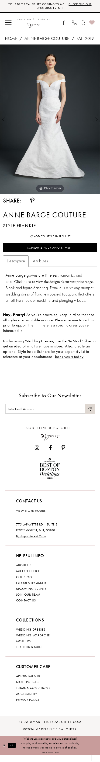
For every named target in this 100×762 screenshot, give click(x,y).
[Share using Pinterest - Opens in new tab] (32, 202)
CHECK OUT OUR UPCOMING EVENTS (62, 7)
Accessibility (26, 700)
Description (16, 265)
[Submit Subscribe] (89, 414)
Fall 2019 (85, 39)
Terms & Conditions (33, 694)
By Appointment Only (31, 543)
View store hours (31, 517)
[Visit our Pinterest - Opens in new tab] (63, 454)
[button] (8, 24)
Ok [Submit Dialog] (14, 752)
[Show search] (83, 24)
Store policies (27, 688)
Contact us (26, 607)
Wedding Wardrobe (33, 642)
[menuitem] (8, 24)
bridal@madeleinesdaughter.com (50, 728)
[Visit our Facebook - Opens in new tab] (50, 454)
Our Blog (24, 583)
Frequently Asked (31, 589)
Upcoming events (31, 595)
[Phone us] (74, 24)
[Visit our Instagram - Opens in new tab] (36, 454)
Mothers (23, 648)
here (27, 286)
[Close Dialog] (4, 751)
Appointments (28, 683)
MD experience (28, 578)
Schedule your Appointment (50, 252)
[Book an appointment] (66, 24)
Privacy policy (28, 706)
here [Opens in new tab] (46, 356)
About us (23, 572)
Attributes (40, 265)
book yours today (69, 361)
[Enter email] (50, 414)
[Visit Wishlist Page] (92, 24)
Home (11, 39)
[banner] (33, 24)
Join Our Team (28, 601)
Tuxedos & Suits (29, 654)
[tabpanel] (50, 120)
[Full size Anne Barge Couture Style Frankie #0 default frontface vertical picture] (50, 120)
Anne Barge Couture (46, 39)
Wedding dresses (31, 636)
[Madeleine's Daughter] (50, 439)
